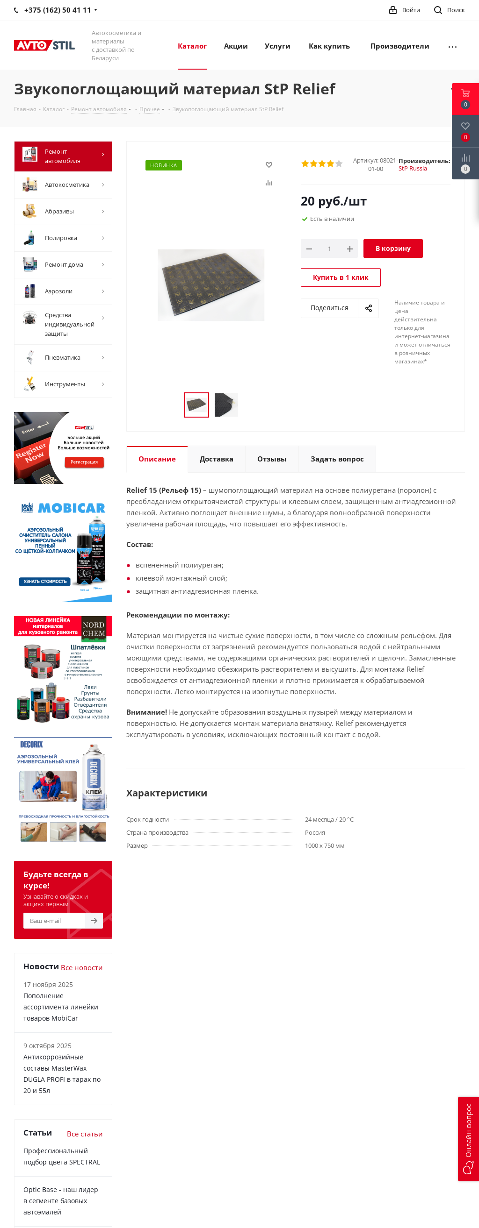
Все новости (82, 967)
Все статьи (85, 1133)
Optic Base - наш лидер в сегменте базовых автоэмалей (60, 1200)
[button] (468, 1139)
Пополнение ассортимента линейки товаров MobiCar (60, 1006)
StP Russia (413, 168)
